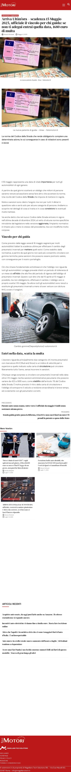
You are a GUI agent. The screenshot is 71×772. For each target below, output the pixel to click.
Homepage (4, 756)
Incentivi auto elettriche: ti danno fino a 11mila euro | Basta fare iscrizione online (34, 625)
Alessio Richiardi (9, 34)
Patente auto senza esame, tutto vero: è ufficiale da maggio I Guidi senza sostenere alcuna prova (35, 406)
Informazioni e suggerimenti (10, 15)
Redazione (4, 761)
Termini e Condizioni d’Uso (10, 763)
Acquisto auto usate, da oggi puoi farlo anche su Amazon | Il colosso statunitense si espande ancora (32, 616)
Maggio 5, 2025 (22, 34)
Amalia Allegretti (9, 470)
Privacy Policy (6, 758)
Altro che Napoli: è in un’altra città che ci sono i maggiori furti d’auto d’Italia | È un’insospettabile (32, 634)
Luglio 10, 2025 (9, 517)
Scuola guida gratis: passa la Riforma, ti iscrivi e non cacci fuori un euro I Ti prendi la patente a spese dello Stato (35, 415)
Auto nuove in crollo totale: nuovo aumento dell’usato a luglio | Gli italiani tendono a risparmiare (34, 643)
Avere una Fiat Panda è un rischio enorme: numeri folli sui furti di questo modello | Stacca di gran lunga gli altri (34, 651)
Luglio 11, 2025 (9, 472)
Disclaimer (4, 753)
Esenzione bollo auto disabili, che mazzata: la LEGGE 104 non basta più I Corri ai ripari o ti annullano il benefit (52, 463)
